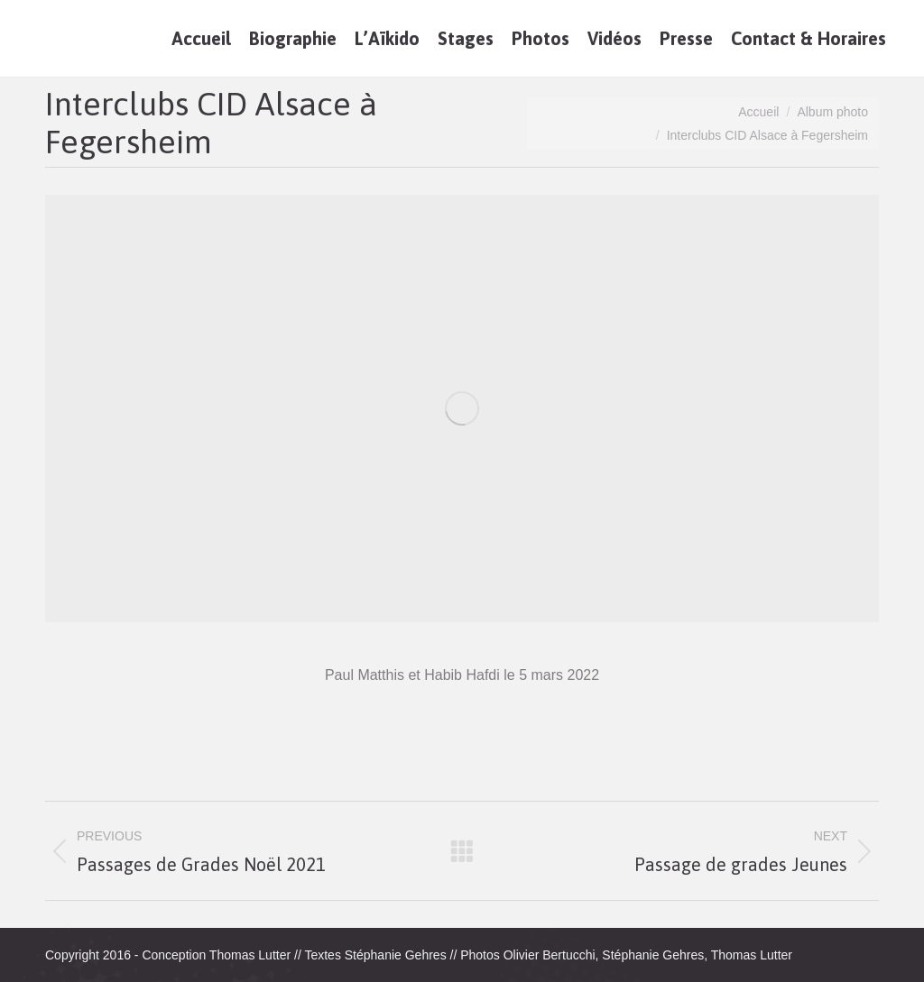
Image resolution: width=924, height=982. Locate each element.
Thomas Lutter (250, 955)
